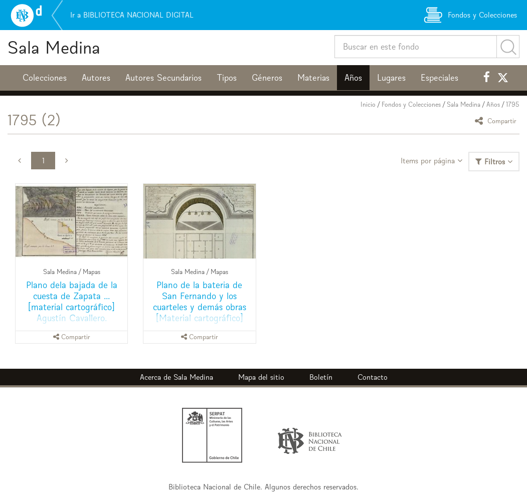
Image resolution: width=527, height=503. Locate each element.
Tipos (227, 77)
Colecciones (45, 77)
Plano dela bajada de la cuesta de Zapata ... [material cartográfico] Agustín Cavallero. (71, 301)
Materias (313, 77)
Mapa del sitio (261, 377)
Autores (96, 77)
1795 (512, 104)
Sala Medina (54, 47)
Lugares (391, 77)
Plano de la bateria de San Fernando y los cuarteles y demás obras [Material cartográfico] (199, 301)
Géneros (267, 77)
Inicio (368, 104)
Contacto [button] (373, 377)
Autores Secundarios (163, 77)
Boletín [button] (320, 377)
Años (353, 77)
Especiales (439, 77)
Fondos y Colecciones (411, 104)
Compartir (497, 120)
